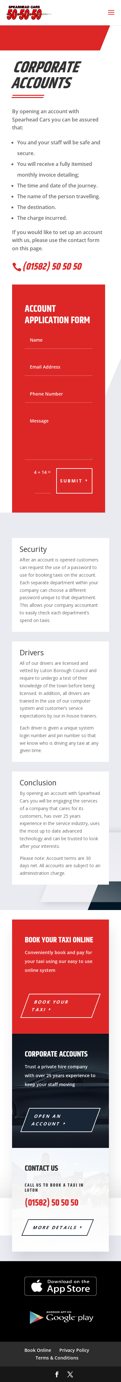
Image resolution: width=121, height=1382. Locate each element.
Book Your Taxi (50, 1005)
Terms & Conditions (57, 1358)
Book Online (37, 1350)
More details (55, 1227)
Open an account (46, 1120)
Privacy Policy (74, 1350)
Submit (71, 481)
